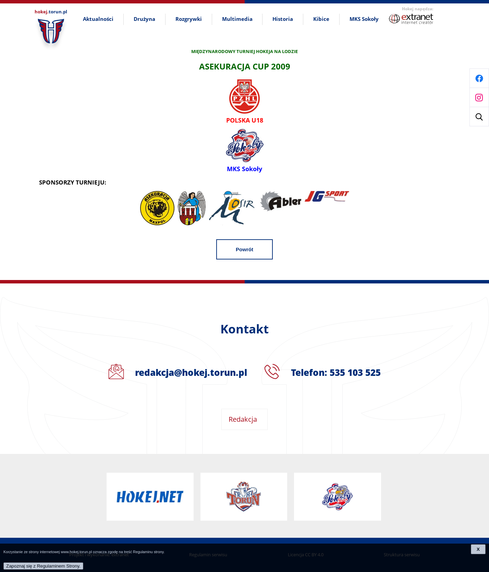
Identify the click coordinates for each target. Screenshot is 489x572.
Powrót (244, 249)
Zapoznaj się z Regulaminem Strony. (43, 566)
